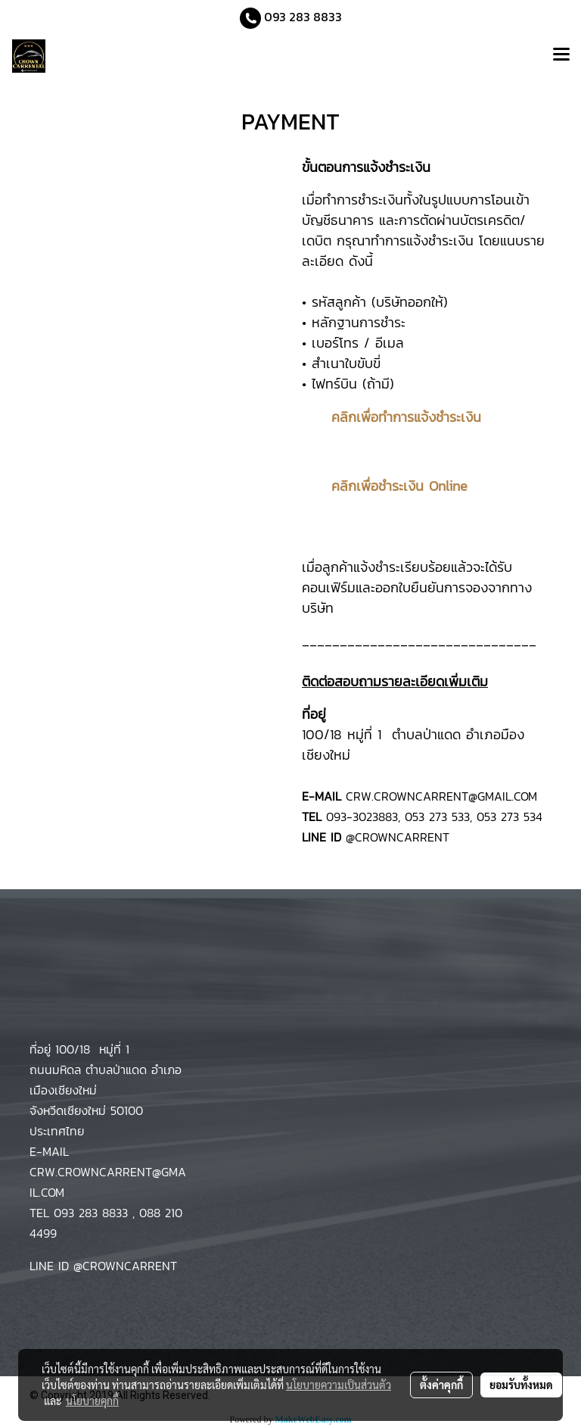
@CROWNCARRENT (397, 837)
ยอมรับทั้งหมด (521, 1384)
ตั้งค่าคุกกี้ (441, 1384)
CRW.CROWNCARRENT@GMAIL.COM (439, 796)
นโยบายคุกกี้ (92, 1400)
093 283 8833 (301, 17)
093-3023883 (362, 816)
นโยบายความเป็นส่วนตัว (338, 1384)
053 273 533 (437, 816)
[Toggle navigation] (561, 56)
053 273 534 (509, 816)
